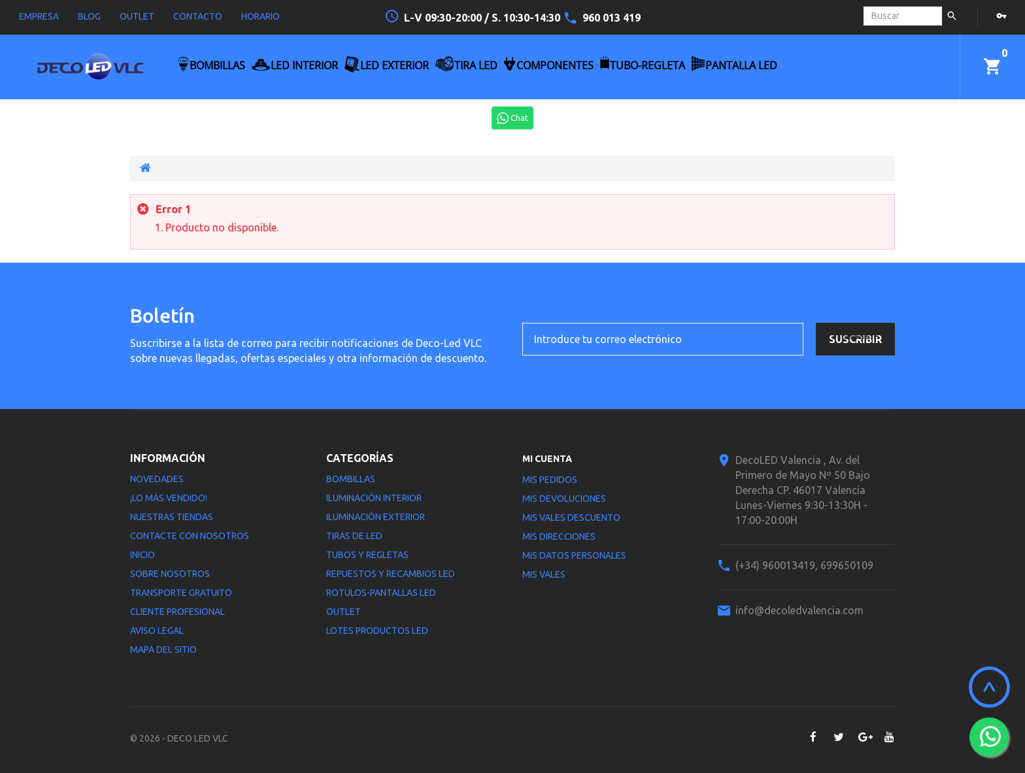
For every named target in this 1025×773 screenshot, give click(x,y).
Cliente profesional (177, 611)
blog (89, 16)
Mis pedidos (549, 479)
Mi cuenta (547, 458)
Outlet (343, 611)
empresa (39, 16)
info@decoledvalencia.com (799, 610)
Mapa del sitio (163, 649)
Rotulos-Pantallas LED (381, 592)
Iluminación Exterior (375, 517)
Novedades (157, 479)
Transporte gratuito (181, 592)
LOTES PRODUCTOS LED (377, 630)
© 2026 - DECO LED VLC (179, 738)
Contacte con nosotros (189, 536)
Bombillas (350, 479)
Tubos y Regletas (367, 555)
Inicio (142, 555)
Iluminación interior (374, 498)
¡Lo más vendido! (168, 498)
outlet (137, 16)
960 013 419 (611, 18)
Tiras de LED (354, 536)
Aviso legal (157, 630)
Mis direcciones (559, 536)
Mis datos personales (574, 555)
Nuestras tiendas (171, 517)
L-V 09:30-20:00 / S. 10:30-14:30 (483, 18)
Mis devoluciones (564, 498)
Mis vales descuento (571, 517)
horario (260, 16)
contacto (197, 16)
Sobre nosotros (170, 573)
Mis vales (543, 574)
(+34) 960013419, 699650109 (804, 565)
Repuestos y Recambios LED (390, 573)
